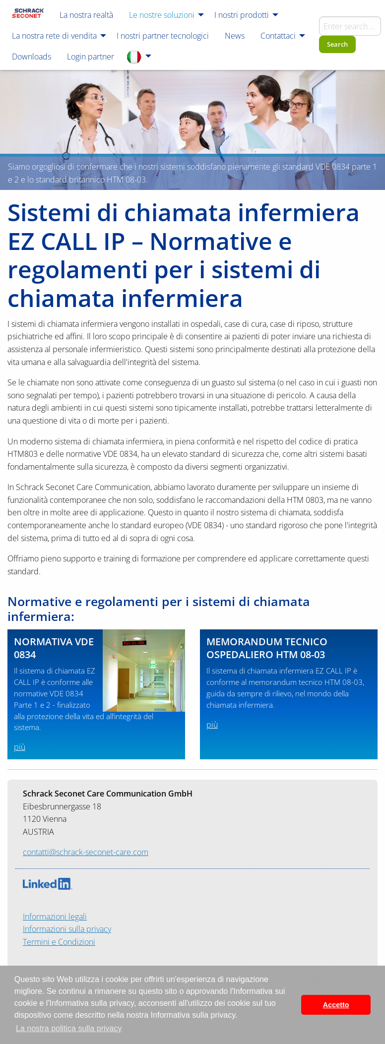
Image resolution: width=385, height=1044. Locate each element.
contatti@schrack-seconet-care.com (85, 852)
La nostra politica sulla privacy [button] (69, 1028)
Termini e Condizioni (59, 941)
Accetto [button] (336, 1005)
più (19, 746)
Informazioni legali (55, 916)
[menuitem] (28, 14)
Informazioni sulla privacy (67, 928)
